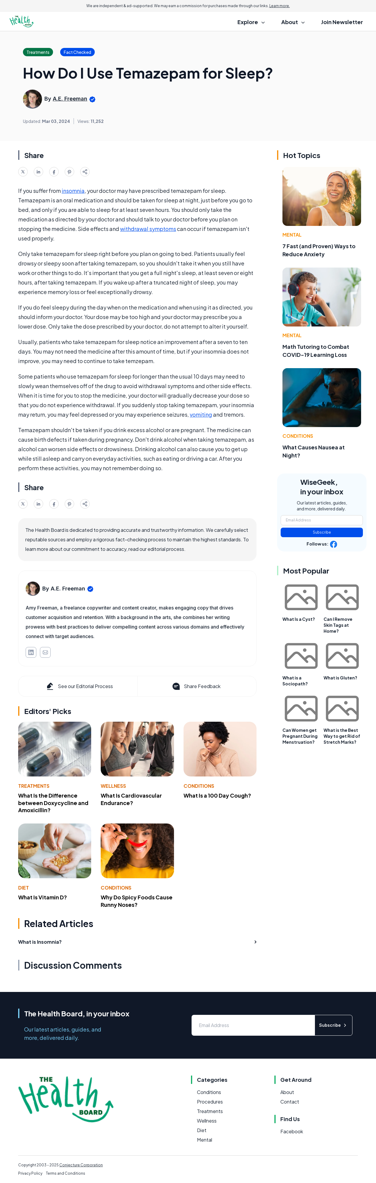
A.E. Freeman (70, 99)
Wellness (113, 786)
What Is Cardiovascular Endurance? (131, 799)
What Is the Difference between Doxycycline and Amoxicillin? (53, 803)
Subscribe (322, 532)
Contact (289, 1101)
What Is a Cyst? (298, 619)
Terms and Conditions (65, 1173)
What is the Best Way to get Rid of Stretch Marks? (342, 736)
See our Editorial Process (79, 686)
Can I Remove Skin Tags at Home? (338, 625)
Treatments (33, 786)
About (287, 1092)
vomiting (201, 414)
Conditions (199, 786)
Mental (292, 235)
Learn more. (279, 6)
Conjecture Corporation (81, 1165)
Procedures (210, 1101)
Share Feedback (195, 686)
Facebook (291, 1131)
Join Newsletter (342, 21)
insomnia (73, 190)
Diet (23, 887)
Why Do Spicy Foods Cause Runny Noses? (137, 901)
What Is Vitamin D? (42, 897)
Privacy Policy (30, 1173)
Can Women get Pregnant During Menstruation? (300, 736)
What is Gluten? (340, 677)
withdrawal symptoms (148, 228)
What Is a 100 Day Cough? (217, 795)
